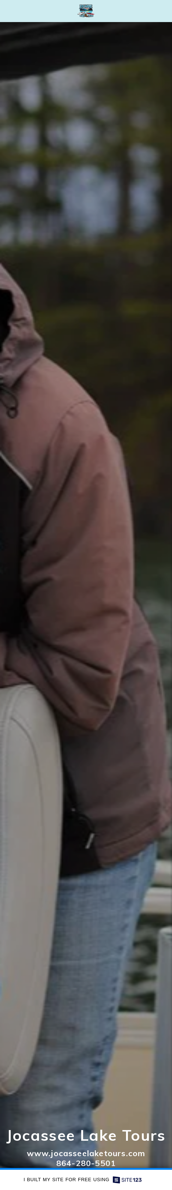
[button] (8, 10)
